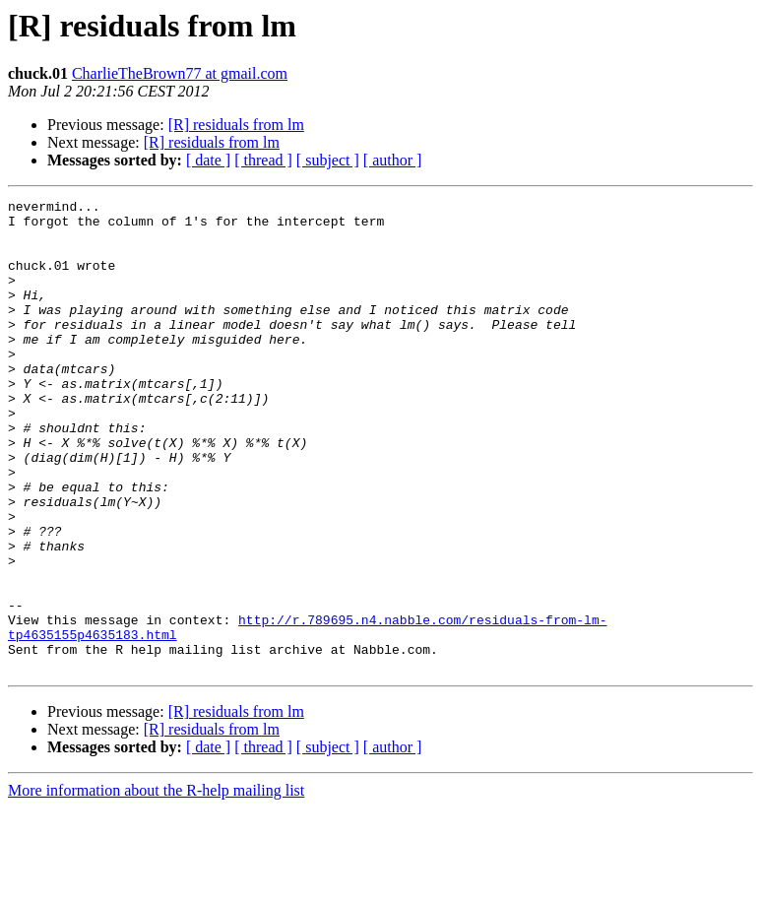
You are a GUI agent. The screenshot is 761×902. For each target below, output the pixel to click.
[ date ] (208, 160)
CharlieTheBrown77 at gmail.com (179, 73)
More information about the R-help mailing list (156, 884)
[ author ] (392, 160)
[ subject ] (327, 160)
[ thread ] (263, 160)
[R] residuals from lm (236, 124)
